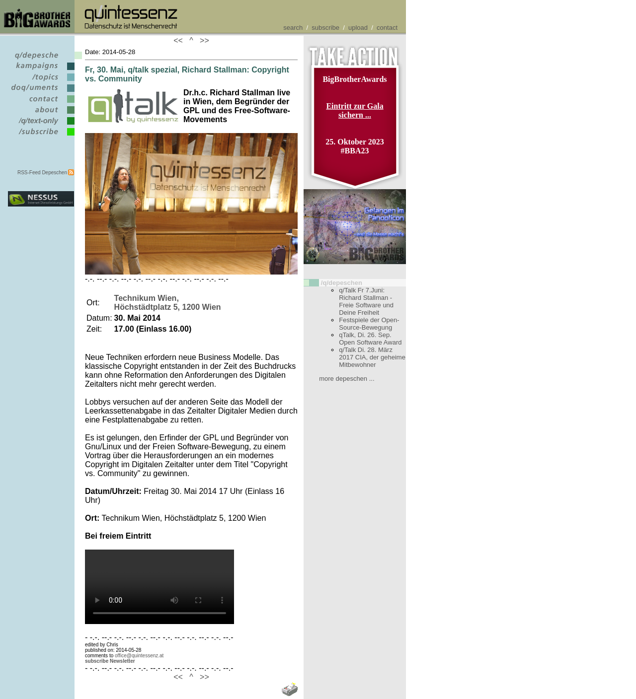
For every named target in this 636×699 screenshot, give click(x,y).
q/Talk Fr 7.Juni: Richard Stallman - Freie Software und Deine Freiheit (366, 301)
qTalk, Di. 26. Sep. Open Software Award (370, 338)
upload (358, 27)
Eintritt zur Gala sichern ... (354, 110)
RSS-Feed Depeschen (42, 172)
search (293, 27)
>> (202, 40)
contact (387, 27)
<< (180, 40)
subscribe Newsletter (110, 661)
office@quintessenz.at (139, 655)
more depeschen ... (346, 378)
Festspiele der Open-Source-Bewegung (369, 323)
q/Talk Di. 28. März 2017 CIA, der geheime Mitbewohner (372, 357)
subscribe (325, 27)
